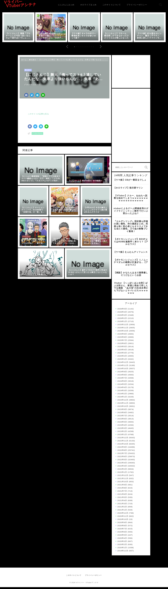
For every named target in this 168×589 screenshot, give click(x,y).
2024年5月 (122, 386)
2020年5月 (122, 537)
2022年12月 (122, 439)
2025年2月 (122, 358)
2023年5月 (122, 424)
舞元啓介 (32, 61)
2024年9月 (122, 373)
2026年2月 (122, 320)
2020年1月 (122, 549)
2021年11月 (122, 480)
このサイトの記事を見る (38, 116)
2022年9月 (122, 449)
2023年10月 (122, 408)
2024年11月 (122, 367)
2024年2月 (122, 395)
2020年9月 (122, 524)
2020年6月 (122, 534)
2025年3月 (122, 355)
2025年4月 (122, 351)
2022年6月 (122, 458)
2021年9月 (122, 487)
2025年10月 (122, 333)
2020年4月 (122, 540)
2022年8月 (122, 452)
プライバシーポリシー (93, 577)
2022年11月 (122, 443)
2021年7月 (122, 493)
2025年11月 (122, 329)
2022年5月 (122, 461)
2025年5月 (122, 348)
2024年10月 (122, 370)
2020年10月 (122, 521)
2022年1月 (122, 474)
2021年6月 (122, 496)
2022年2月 (122, 471)
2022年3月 (122, 468)
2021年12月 (122, 477)
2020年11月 (122, 518)
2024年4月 (122, 389)
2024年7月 (122, 380)
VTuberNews (37, 135)
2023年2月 (122, 433)
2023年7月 (122, 417)
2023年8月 (122, 414)
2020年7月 (122, 531)
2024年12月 (122, 364)
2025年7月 (122, 342)
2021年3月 (122, 505)
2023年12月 (122, 402)
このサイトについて (73, 577)
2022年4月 (122, 465)
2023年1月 (122, 436)
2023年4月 (122, 427)
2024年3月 (122, 392)
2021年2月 (122, 509)
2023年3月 (122, 430)
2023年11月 (122, 405)
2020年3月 (122, 543)
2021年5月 (122, 499)
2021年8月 (122, 490)
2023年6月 (122, 421)
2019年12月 (122, 553)
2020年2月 (122, 546)
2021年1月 (122, 512)
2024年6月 (122, 383)
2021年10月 (122, 483)
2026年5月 (122, 311)
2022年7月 (122, 455)
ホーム (24, 61)
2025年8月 (122, 339)
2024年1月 (122, 399)
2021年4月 (122, 502)
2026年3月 (122, 317)
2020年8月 (122, 527)
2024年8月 (122, 377)
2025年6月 (122, 345)
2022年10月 (122, 446)
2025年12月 (122, 326)
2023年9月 (122, 411)
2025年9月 (122, 336)
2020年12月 (122, 515)
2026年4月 (122, 314)
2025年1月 (122, 361)
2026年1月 (122, 323)
